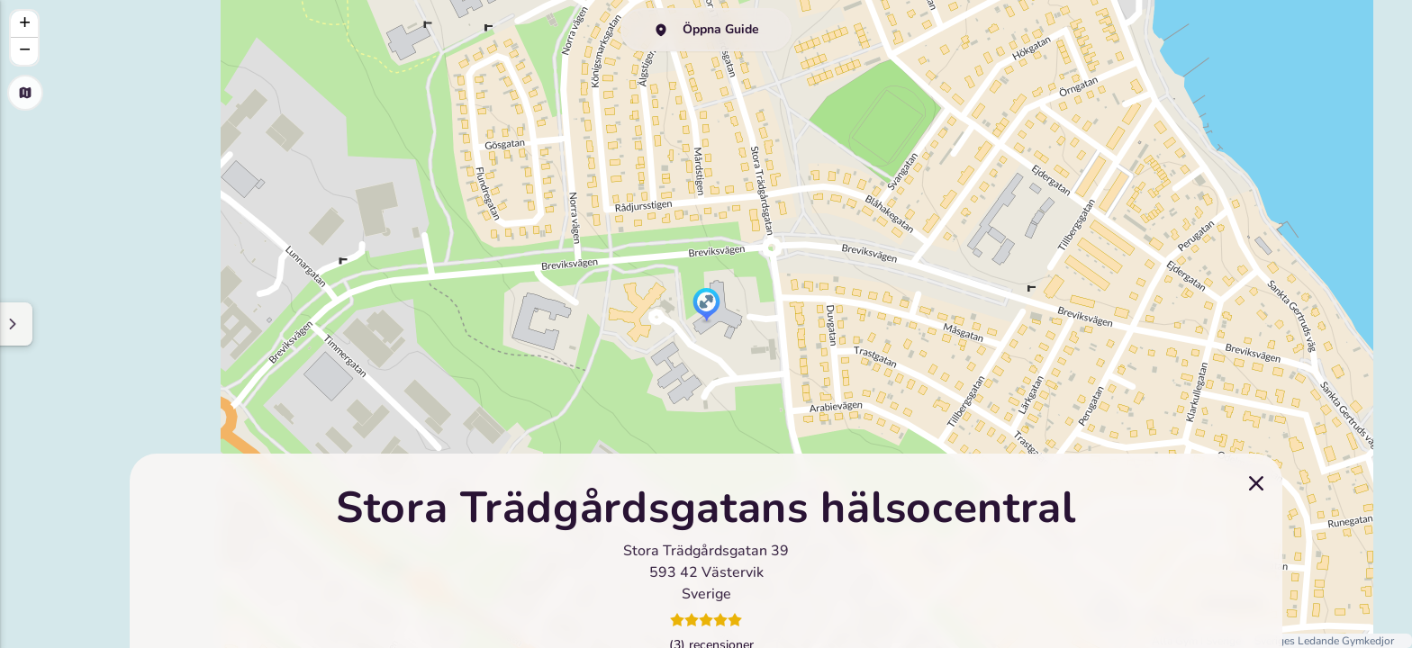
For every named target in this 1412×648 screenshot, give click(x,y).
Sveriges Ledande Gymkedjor (1324, 641)
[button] (706, 306)
